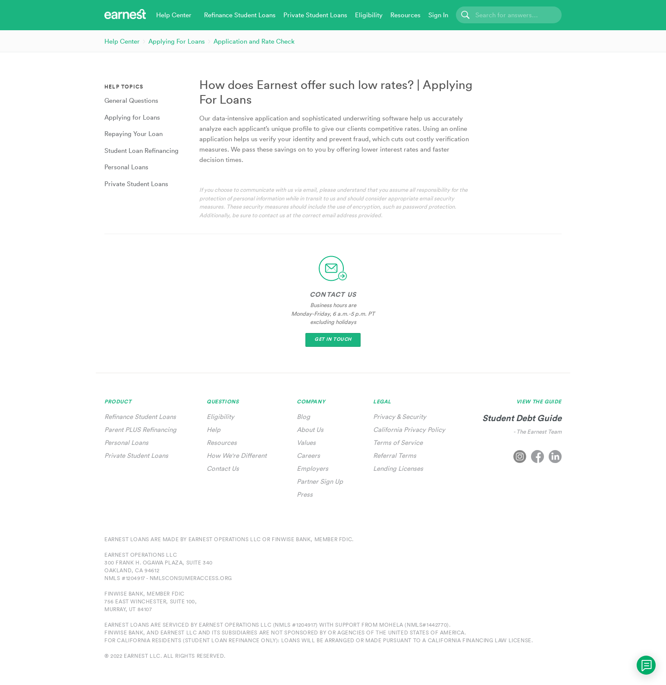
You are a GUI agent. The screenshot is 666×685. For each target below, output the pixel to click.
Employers (312, 468)
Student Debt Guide (522, 417)
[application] (646, 665)
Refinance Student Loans (140, 416)
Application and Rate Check (254, 41)
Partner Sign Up (320, 481)
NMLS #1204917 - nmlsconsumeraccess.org (168, 578)
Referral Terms (394, 455)
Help (213, 429)
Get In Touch (333, 339)
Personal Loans (126, 442)
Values (306, 442)
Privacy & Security (399, 416)
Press (305, 494)
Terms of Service (398, 442)
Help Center (122, 41)
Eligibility (220, 416)
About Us (310, 429)
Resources (222, 442)
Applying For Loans (176, 41)
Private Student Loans (136, 455)
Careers (308, 455)
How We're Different (237, 455)
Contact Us (223, 468)
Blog (303, 416)
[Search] (509, 14)
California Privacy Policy (409, 429)
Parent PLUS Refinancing (140, 429)
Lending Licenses (398, 468)
